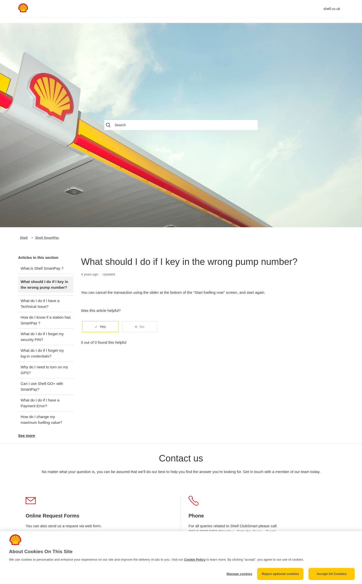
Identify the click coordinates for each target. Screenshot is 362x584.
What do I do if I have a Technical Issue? (40, 304)
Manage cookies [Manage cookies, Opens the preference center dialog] (239, 574)
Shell (24, 238)
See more (26, 435)
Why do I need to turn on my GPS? (44, 370)
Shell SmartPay (47, 238)
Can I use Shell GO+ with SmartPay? (42, 386)
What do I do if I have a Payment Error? (40, 403)
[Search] (181, 125)
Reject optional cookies (280, 574)
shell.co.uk (332, 9)
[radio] (100, 326)
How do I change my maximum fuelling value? (41, 420)
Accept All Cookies (331, 574)
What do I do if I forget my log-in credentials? (42, 353)
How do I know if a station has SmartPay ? (46, 320)
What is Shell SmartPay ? (42, 268)
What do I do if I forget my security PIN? (42, 337)
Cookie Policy (194, 559)
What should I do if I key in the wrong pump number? (44, 284)
